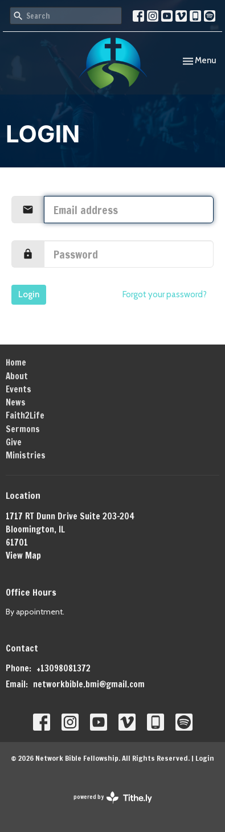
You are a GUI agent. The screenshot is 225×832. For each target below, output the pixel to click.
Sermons (23, 429)
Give (14, 442)
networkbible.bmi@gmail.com (89, 684)
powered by (112, 797)
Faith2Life (25, 415)
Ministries (26, 455)
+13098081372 (63, 668)
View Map (23, 556)
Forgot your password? (164, 294)
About (17, 376)
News (16, 402)
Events (18, 389)
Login (28, 294)
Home (16, 362)
